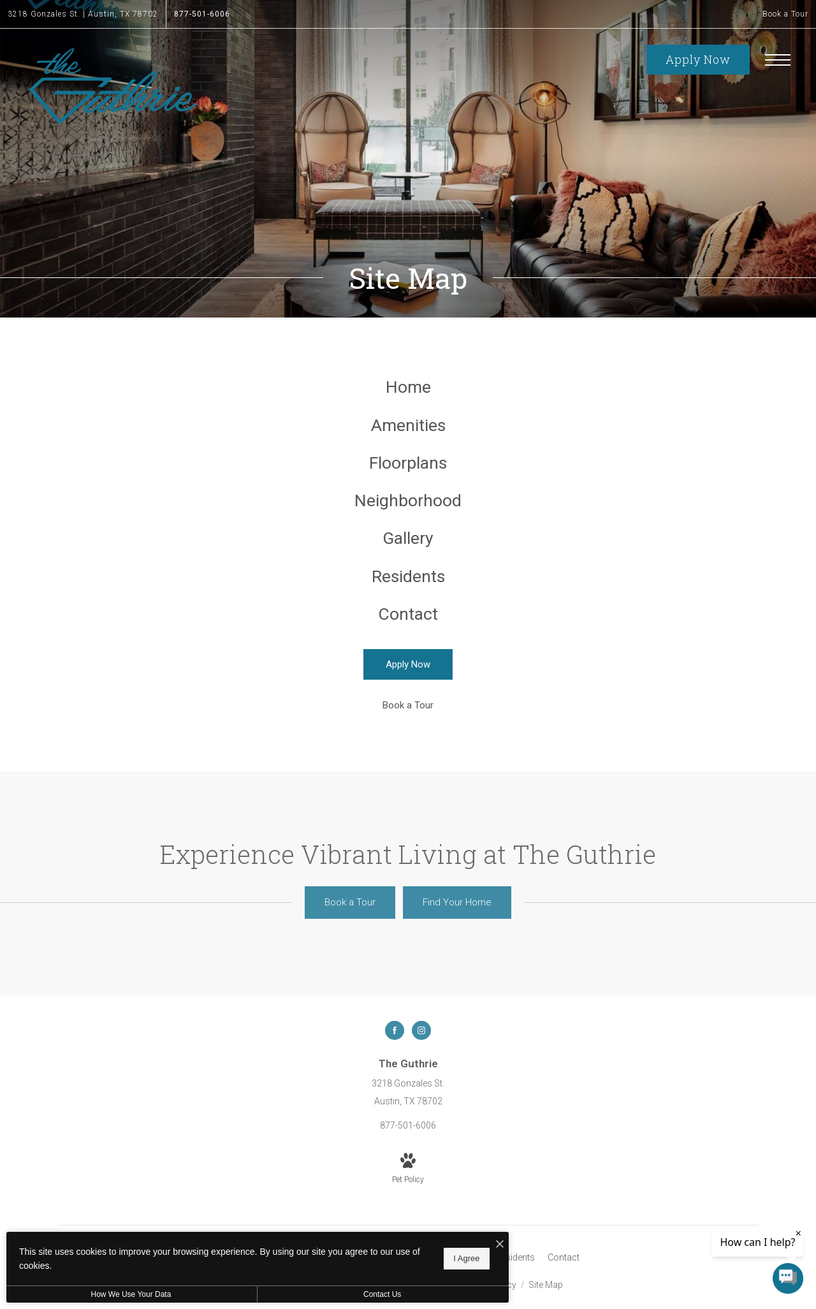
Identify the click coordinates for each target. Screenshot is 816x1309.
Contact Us (340, 1294)
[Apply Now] (408, 681)
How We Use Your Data (117, 1294)
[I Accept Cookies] (444, 1244)
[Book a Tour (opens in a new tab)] (408, 722)
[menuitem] (408, 389)
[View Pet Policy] (408, 1186)
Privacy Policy (488, 1301)
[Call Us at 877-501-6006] (202, 14)
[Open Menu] (777, 60)
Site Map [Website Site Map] (545, 1301)
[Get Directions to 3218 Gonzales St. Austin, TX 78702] (83, 14)
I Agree (411, 1258)
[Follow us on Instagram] (421, 1047)
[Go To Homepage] (113, 86)
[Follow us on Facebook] (394, 1047)
